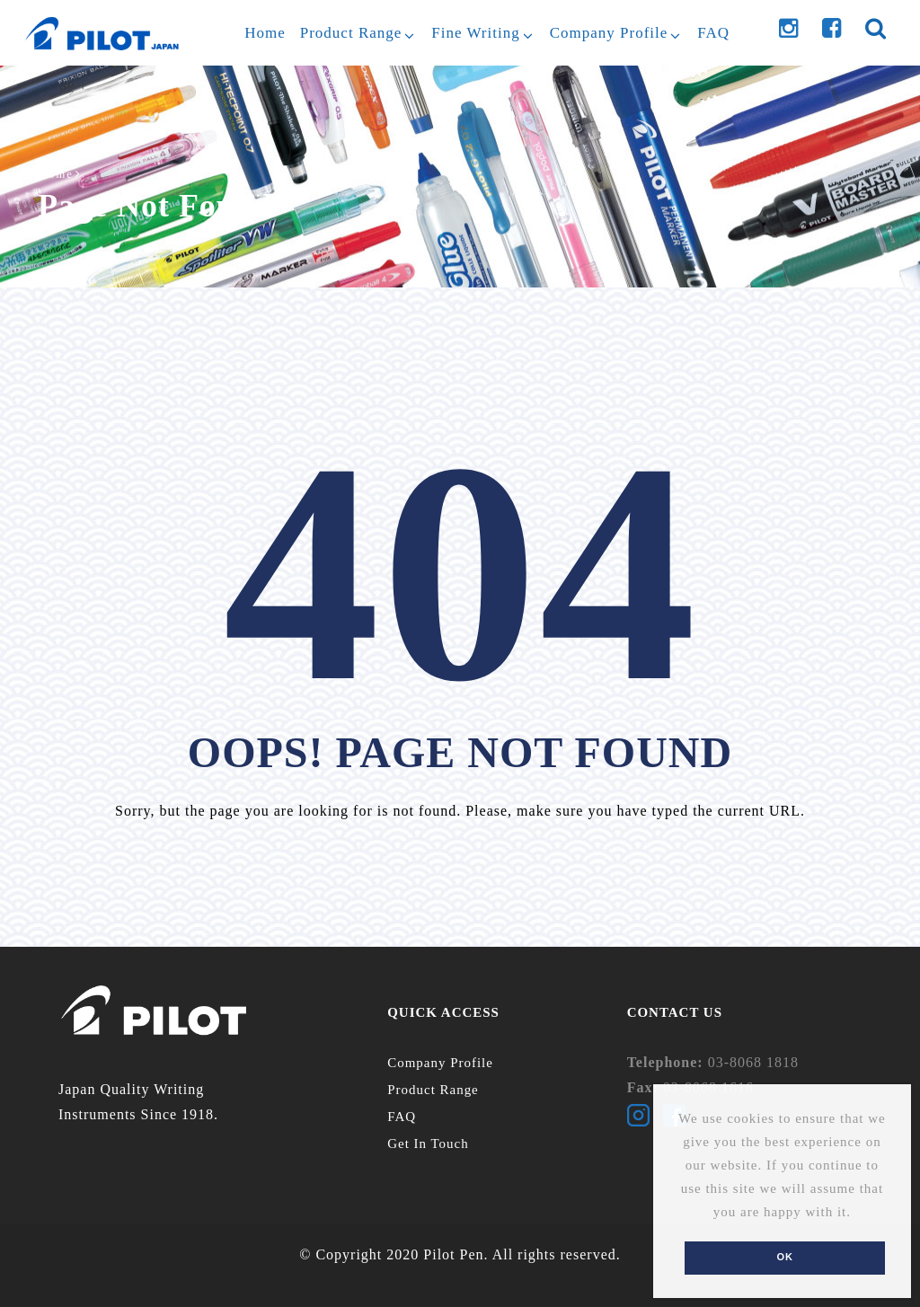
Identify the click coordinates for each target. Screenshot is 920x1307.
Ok (784, 1256)
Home (56, 174)
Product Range (433, 1089)
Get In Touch (428, 1143)
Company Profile (440, 1062)
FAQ (401, 1116)
